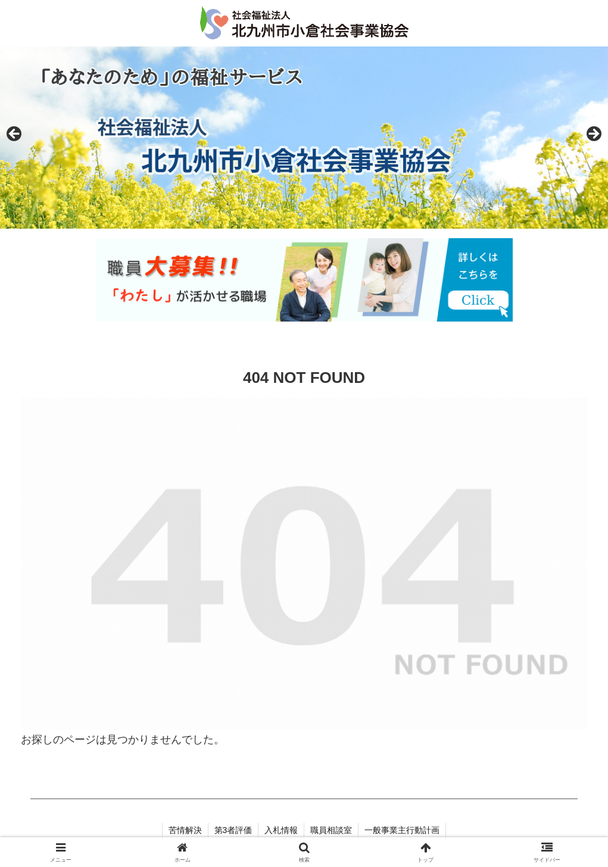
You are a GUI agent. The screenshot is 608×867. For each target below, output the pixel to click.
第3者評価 (233, 830)
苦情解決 (185, 830)
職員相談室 (331, 830)
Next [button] (593, 135)
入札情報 (281, 830)
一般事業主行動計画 (401, 830)
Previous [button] (15, 135)
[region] (304, 137)
